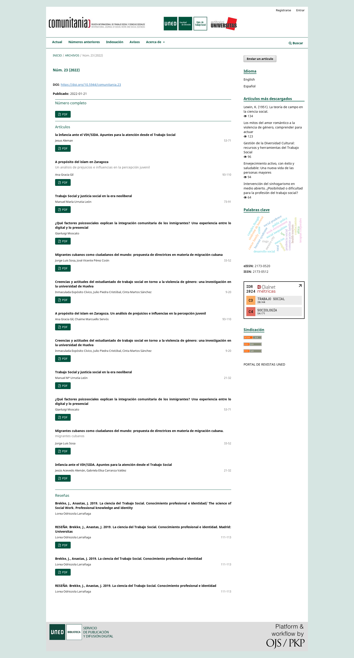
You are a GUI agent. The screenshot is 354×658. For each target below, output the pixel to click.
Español (250, 86)
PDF (64, 114)
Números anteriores (84, 42)
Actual (57, 42)
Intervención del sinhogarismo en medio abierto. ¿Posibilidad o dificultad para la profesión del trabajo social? (273, 188)
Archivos (72, 55)
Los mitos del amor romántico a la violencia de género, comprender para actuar (273, 127)
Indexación (114, 42)
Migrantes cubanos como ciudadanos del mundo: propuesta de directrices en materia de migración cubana (139, 254)
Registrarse (283, 10)
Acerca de (154, 42)
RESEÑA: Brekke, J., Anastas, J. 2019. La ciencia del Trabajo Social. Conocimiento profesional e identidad (135, 585)
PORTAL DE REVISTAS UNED (264, 364)
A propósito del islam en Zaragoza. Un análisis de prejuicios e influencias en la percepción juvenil (130, 313)
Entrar (300, 10)
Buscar (296, 43)
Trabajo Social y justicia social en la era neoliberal (93, 196)
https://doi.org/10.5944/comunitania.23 (91, 84)
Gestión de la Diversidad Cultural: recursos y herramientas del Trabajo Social (271, 147)
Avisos (135, 42)
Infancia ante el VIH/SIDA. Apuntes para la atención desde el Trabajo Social (113, 464)
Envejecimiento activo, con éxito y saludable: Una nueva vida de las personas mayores (269, 168)
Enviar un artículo (260, 59)
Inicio (57, 55)
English (249, 79)
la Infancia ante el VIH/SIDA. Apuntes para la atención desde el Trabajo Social (115, 135)
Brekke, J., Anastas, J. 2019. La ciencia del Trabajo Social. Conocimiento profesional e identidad (128, 558)
